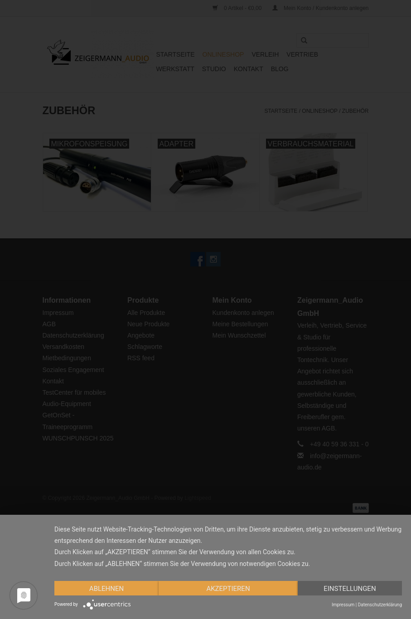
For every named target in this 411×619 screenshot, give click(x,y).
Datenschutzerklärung (380, 604)
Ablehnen (106, 589)
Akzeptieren (228, 589)
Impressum (343, 604)
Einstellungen (350, 589)
